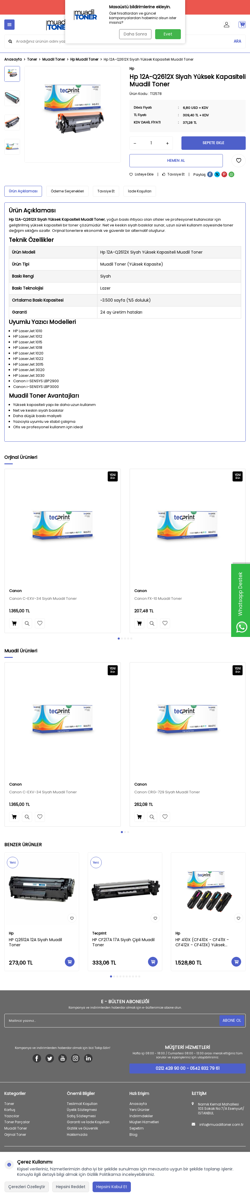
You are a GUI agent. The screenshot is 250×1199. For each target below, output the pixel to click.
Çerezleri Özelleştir (26, 1187)
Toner (32, 59)
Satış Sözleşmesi (81, 1117)
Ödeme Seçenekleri (67, 193)
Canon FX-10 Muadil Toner (158, 600)
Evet (168, 34)
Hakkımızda (77, 1136)
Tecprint (99, 935)
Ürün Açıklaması (23, 193)
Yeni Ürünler (139, 1111)
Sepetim (136, 1130)
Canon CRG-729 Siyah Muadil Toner (167, 794)
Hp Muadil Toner (84, 59)
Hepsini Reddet (70, 1187)
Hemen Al (176, 162)
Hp (131, 68)
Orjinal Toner (15, 1136)
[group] (73, 114)
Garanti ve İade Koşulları (88, 1124)
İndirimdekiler (141, 1117)
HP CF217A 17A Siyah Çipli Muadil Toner (123, 944)
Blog (133, 1136)
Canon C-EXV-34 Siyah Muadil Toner (43, 600)
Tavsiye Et (173, 176)
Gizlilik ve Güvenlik (82, 1130)
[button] (119, 641)
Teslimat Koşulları (82, 1105)
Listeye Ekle (141, 176)
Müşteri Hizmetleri (144, 1124)
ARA (237, 41)
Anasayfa (13, 59)
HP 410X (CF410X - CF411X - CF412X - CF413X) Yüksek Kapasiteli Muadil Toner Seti (202, 944)
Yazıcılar (11, 1117)
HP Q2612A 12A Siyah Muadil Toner (35, 944)
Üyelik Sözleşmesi (82, 1111)
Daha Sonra (134, 34)
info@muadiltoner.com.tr (221, 1126)
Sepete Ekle (213, 143)
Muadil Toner (53, 59)
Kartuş (9, 1111)
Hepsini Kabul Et (111, 1187)
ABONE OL (231, 1022)
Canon (15, 593)
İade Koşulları (139, 193)
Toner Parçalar (17, 1124)
